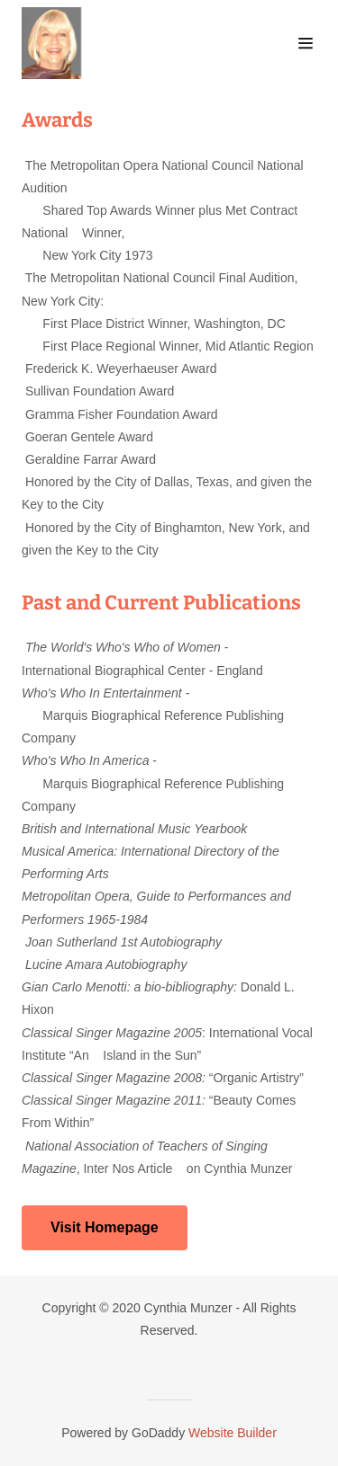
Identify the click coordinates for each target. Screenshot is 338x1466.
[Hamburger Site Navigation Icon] (305, 43)
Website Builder (232, 1433)
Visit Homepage (104, 1227)
